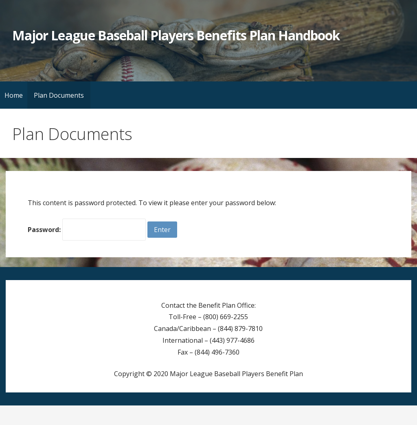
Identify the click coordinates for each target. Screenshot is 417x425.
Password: (87, 229)
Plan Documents (59, 95)
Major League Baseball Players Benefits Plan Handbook (176, 35)
